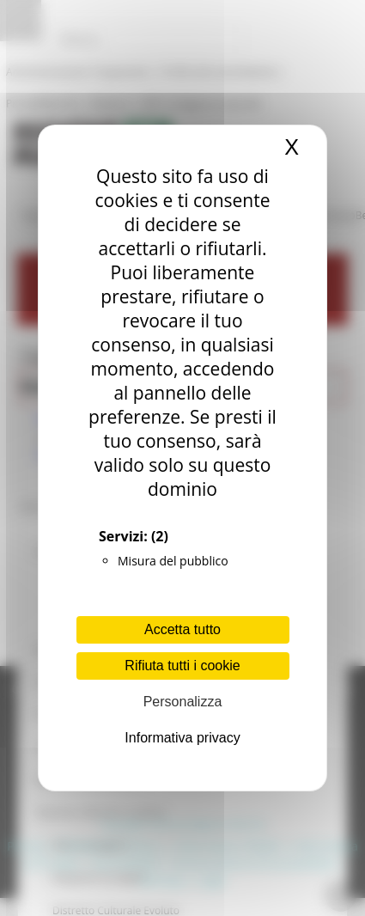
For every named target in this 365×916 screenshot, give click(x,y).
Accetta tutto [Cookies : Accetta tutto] (182, 629)
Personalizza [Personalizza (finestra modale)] (182, 701)
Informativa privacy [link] (182, 737)
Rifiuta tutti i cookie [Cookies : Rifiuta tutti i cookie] (182, 665)
